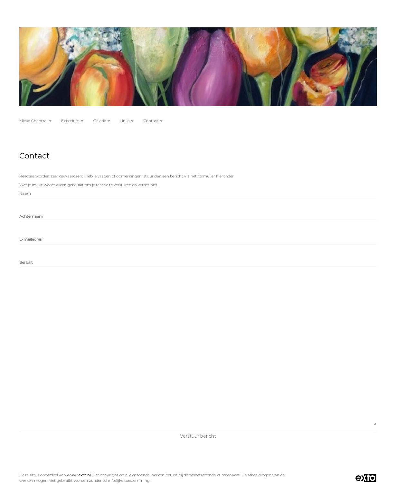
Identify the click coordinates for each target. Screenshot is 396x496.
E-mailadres (30, 239)
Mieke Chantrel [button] (35, 120)
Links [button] (127, 120)
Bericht (26, 262)
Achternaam (31, 216)
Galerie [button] (101, 120)
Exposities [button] (72, 120)
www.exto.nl (79, 474)
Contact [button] (153, 120)
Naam (25, 193)
